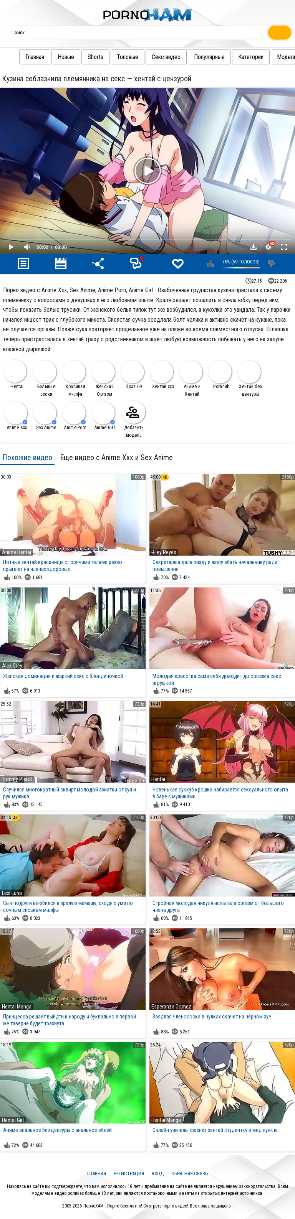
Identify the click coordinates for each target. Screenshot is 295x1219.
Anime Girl (103, 415)
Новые (50, 57)
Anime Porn (74, 415)
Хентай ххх (162, 374)
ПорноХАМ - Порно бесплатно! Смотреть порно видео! (135, 1206)
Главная (19, 57)
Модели (271, 57)
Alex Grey (12, 666)
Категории (235, 57)
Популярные (194, 57)
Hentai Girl (13, 1120)
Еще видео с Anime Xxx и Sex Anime (116, 457)
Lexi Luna (12, 893)
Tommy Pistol (17, 779)
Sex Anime (44, 415)
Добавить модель (133, 419)
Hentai (15, 374)
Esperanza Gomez (171, 1006)
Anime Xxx (15, 415)
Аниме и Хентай (190, 378)
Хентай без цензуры (250, 378)
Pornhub (220, 374)
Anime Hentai (16, 552)
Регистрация (129, 1173)
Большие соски (44, 378)
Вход (158, 1173)
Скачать (253, 247)
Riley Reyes (163, 552)
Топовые (112, 57)
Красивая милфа (74, 378)
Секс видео (150, 57)
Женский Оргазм (103, 378)
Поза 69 (132, 374)
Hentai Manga (16, 1006)
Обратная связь (189, 1173)
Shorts (80, 57)
